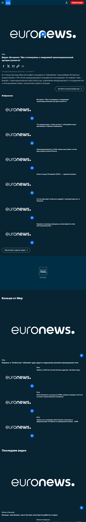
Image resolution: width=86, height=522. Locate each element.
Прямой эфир (77, 3)
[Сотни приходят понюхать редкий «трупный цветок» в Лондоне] (60, 209)
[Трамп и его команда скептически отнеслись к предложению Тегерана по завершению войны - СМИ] (60, 428)
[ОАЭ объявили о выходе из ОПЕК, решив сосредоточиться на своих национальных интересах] (60, 403)
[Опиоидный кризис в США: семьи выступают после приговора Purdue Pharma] (60, 159)
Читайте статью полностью (69, 89)
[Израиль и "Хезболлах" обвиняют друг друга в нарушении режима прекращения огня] (43, 363)
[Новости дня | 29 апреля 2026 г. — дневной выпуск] (60, 184)
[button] (16, 250)
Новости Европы (43, 519)
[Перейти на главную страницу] (8, 2)
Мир (3, 360)
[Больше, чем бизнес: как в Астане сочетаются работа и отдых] (43, 515)
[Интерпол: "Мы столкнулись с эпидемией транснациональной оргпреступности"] (60, 110)
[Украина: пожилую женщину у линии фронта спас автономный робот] (60, 234)
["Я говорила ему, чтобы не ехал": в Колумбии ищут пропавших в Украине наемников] (60, 135)
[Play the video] (43, 34)
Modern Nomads (8, 512)
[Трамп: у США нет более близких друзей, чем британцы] (60, 379)
